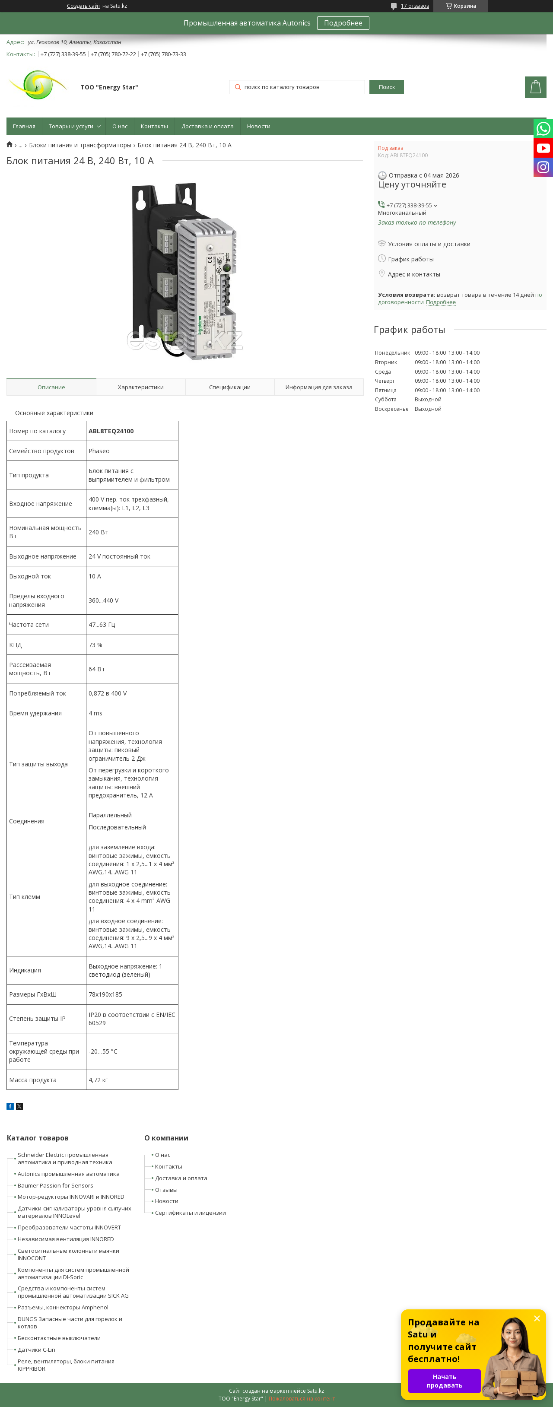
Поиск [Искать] (387, 87)
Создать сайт (83, 6)
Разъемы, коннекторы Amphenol (63, 1307)
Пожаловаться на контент (302, 1398)
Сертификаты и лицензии (190, 1212)
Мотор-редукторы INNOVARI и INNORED (71, 1197)
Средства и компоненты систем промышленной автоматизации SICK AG (73, 1291)
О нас (119, 126)
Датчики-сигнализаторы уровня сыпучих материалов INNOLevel (74, 1212)
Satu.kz (315, 1390)
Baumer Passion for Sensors (55, 1185)
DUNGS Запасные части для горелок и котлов (70, 1322)
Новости (258, 126)
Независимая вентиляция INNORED (66, 1239)
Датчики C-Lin (36, 1349)
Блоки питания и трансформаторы (80, 145)
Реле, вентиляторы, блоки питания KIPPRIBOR (66, 1364)
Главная (24, 126)
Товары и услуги (71, 126)
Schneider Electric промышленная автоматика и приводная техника (65, 1158)
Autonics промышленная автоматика (69, 1174)
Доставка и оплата (207, 126)
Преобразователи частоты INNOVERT (69, 1227)
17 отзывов (415, 6)
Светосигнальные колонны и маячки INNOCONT (68, 1254)
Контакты (154, 126)
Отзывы (166, 1190)
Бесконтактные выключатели (59, 1338)
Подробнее (343, 23)
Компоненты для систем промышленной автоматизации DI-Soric (73, 1273)
